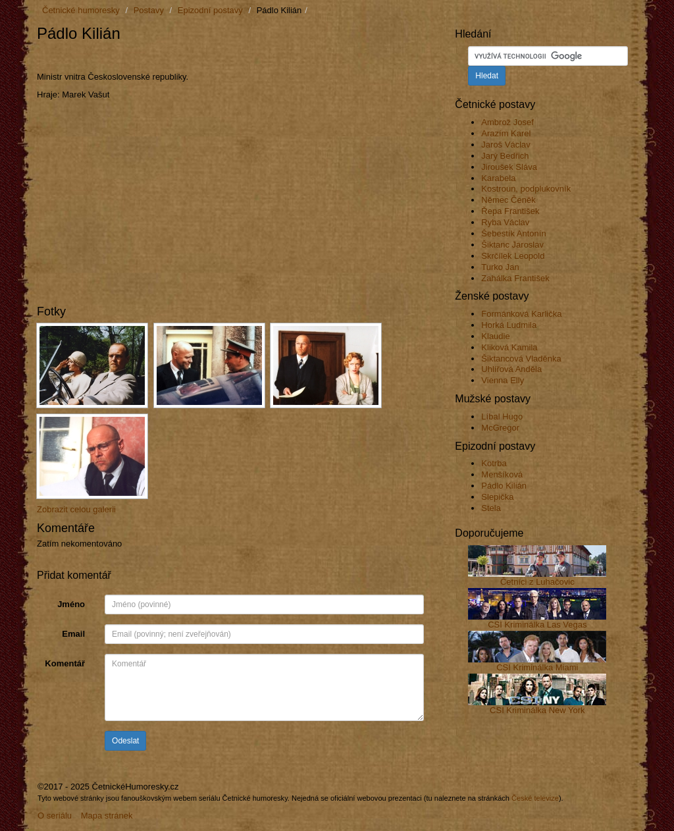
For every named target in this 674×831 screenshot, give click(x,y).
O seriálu (55, 815)
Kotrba (493, 463)
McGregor (500, 428)
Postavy (149, 10)
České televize (535, 798)
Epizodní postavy (210, 10)
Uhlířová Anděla (511, 369)
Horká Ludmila (508, 325)
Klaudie (495, 336)
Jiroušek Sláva (509, 167)
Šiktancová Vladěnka (521, 358)
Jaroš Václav (505, 144)
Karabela (498, 178)
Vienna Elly (502, 380)
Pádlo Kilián (504, 486)
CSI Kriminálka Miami (537, 667)
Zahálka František (515, 278)
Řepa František (510, 211)
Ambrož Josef (507, 122)
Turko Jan (500, 267)
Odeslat (125, 740)
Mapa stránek (107, 815)
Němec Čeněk (508, 200)
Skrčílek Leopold (512, 256)
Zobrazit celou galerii (76, 509)
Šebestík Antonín (513, 233)
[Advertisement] (191, 57)
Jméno (71, 604)
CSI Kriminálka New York (537, 710)
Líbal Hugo (502, 416)
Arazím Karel (506, 133)
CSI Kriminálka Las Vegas (537, 625)
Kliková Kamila (509, 347)
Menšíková (502, 474)
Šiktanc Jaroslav (512, 245)
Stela (491, 508)
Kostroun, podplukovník (526, 189)
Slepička (497, 497)
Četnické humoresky (81, 10)
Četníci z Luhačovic (537, 582)
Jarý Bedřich (505, 156)
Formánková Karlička (521, 314)
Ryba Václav (505, 222)
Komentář (65, 663)
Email (73, 634)
